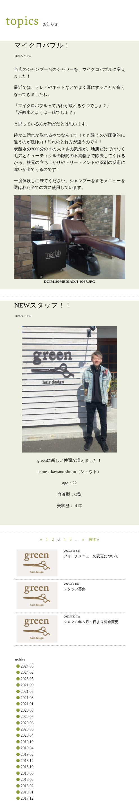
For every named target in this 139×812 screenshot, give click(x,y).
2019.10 (27, 742)
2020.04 (27, 735)
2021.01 (27, 704)
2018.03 (27, 779)
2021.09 (27, 685)
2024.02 (27, 672)
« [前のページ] (41, 539)
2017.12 (27, 798)
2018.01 (27, 792)
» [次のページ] (83, 539)
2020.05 (27, 729)
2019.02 (27, 754)
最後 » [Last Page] (93, 539)
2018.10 (27, 767)
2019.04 (27, 748)
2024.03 (27, 666)
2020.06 (27, 723)
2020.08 (27, 710)
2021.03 (27, 698)
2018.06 (27, 773)
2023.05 (27, 679)
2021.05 (27, 691)
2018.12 (27, 761)
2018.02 (27, 786)
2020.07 (27, 716)
